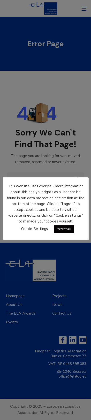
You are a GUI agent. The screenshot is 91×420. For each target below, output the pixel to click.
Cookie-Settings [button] (34, 228)
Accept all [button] (64, 229)
